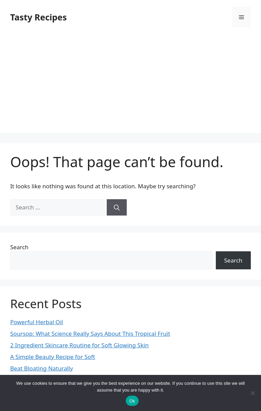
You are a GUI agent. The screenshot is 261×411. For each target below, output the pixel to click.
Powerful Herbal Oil (36, 322)
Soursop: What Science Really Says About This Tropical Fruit (90, 333)
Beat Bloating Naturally (41, 368)
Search (19, 247)
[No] (252, 393)
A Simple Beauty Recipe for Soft (52, 357)
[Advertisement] (130, 85)
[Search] (117, 207)
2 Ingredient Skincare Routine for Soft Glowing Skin (79, 345)
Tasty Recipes (38, 17)
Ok (132, 401)
